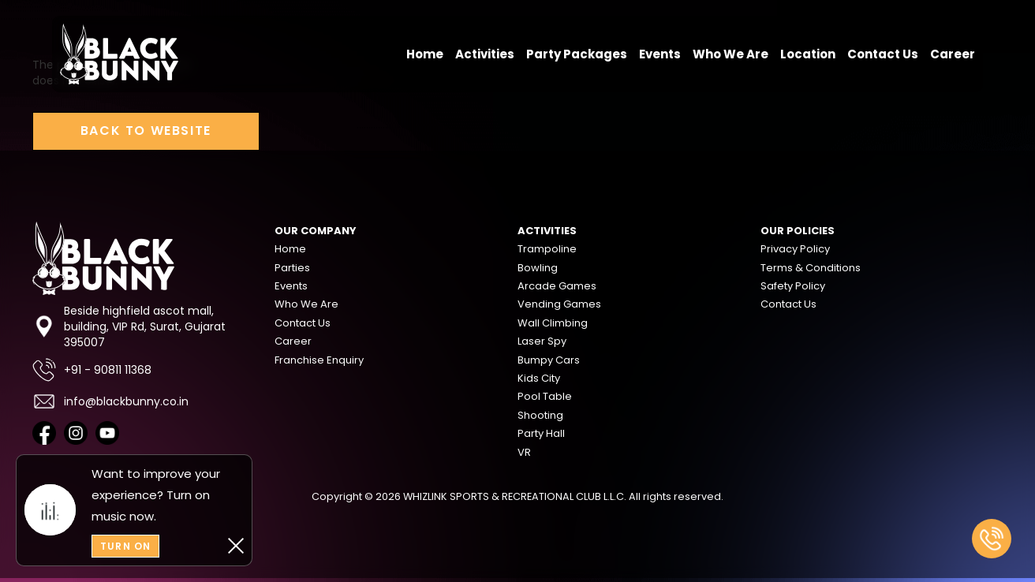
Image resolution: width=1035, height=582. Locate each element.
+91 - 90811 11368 (91, 370)
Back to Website (145, 130)
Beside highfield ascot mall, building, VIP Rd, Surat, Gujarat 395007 (129, 326)
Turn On (125, 546)
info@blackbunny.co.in (110, 401)
